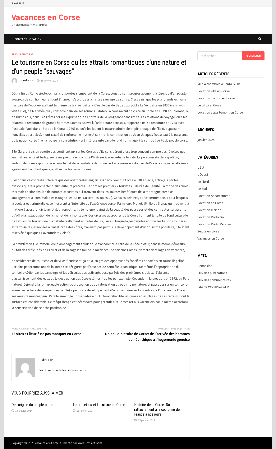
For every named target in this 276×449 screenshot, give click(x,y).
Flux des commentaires (214, 280)
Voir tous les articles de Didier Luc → (63, 370)
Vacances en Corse (46, 17)
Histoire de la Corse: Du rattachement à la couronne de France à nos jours (157, 409)
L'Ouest (202, 174)
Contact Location (28, 39)
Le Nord (203, 181)
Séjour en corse (22, 54)
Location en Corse (210, 203)
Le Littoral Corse (209, 105)
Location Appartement (213, 196)
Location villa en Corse (213, 91)
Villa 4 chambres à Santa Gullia (219, 84)
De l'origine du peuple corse (32, 404)
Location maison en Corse (216, 98)
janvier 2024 (205, 140)
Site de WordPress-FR (213, 287)
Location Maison (209, 210)
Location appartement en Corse (220, 112)
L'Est (200, 167)
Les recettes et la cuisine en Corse (99, 404)
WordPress (85, 443)
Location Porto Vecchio (214, 224)
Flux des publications (212, 273)
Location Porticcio (210, 217)
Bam (99, 443)
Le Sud (202, 188)
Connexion (204, 266)
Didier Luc (28, 80)
